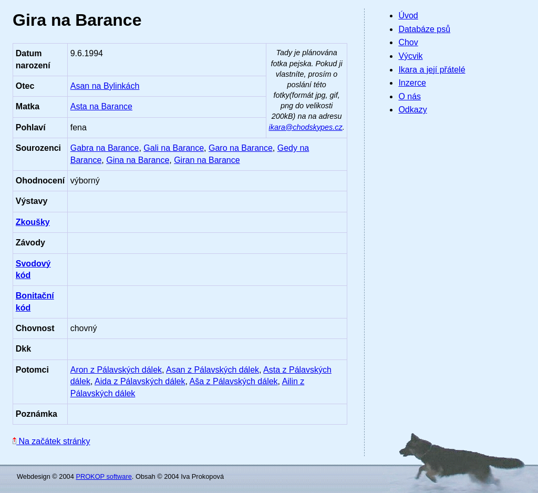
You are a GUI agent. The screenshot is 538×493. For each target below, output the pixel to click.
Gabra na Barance (104, 147)
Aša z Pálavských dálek (234, 381)
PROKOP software (103, 476)
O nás (409, 96)
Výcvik (410, 56)
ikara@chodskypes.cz (306, 127)
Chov (408, 42)
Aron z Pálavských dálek (116, 369)
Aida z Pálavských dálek (140, 381)
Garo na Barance (241, 147)
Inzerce (412, 82)
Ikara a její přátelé (431, 69)
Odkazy (412, 109)
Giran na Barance (207, 160)
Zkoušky (33, 222)
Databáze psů (424, 29)
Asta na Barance (101, 106)
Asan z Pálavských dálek (212, 369)
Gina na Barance (137, 160)
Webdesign (33, 476)
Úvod (408, 15)
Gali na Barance (173, 147)
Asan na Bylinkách (105, 85)
